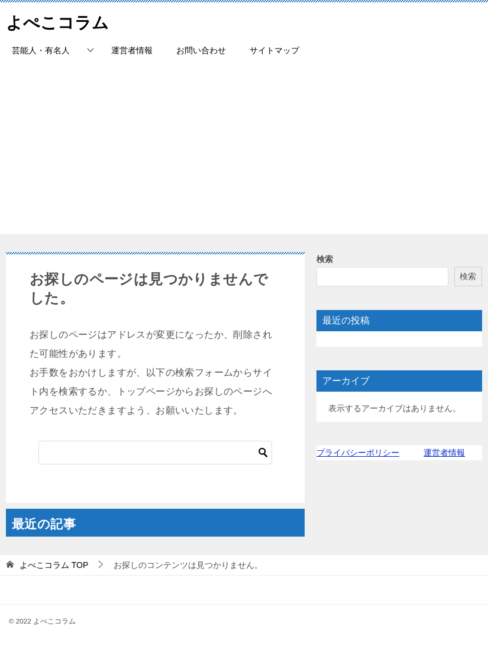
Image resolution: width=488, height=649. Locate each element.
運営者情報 (132, 50)
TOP (54, 565)
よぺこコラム (61, 20)
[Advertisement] (244, 151)
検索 (324, 259)
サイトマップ (274, 50)
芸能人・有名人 (41, 50)
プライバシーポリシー (357, 452)
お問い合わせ (201, 50)
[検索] (155, 452)
